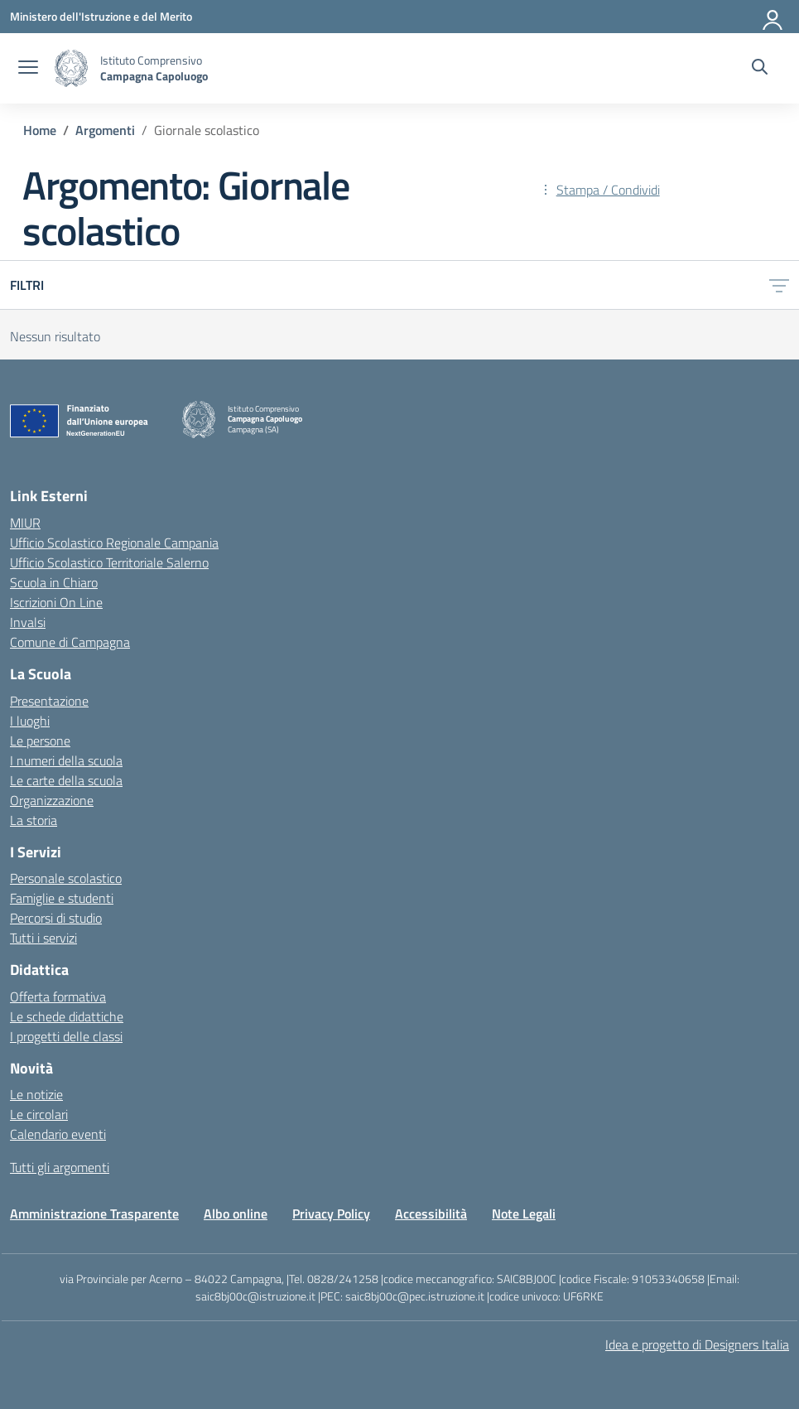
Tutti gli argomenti (59, 1167)
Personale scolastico (66, 878)
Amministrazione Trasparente (94, 1213)
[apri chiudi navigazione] (28, 69)
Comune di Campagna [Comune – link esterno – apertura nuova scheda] (70, 642)
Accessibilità (431, 1213)
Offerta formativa (58, 996)
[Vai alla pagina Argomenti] (105, 130)
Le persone (40, 740)
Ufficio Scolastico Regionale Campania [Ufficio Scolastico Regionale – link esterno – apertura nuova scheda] (114, 543)
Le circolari (39, 1114)
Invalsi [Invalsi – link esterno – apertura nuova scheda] (28, 622)
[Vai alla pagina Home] (39, 130)
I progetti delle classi (66, 1036)
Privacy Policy (331, 1213)
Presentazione (49, 701)
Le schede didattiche (66, 1016)
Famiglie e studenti (61, 898)
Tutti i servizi (43, 938)
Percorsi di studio (56, 918)
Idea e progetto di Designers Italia (697, 1344)
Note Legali (524, 1213)
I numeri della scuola (66, 760)
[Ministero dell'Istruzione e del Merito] (101, 16)
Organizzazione (52, 800)
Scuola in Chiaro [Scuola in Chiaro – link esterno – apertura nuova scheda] (54, 582)
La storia (33, 820)
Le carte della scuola (66, 780)
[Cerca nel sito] (760, 69)
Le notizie (36, 1094)
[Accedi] (773, 16)
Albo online (235, 1213)
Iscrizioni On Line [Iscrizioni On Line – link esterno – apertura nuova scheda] (56, 602)
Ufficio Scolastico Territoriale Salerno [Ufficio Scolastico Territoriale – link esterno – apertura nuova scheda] (109, 562)
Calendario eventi (58, 1134)
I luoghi (30, 721)
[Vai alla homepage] (71, 68)
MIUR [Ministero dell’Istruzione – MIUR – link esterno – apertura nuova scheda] (25, 523)
